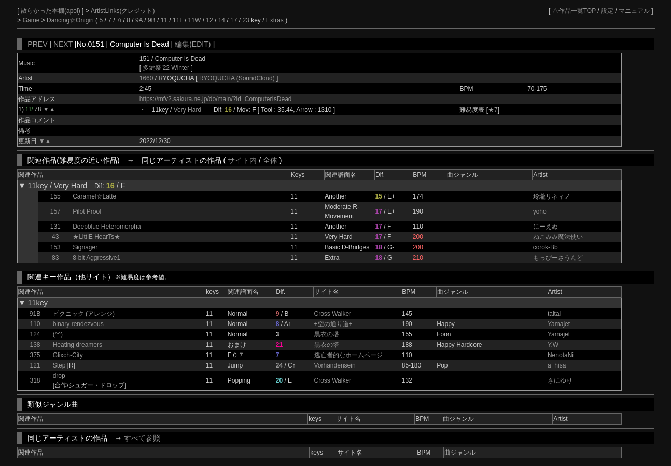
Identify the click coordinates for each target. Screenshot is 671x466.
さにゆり (560, 380)
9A (139, 20)
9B (152, 20)
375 (35, 355)
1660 (146, 78)
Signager (85, 247)
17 (233, 20)
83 (55, 257)
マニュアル (634, 11)
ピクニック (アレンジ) (84, 313)
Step (59, 365)
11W (194, 20)
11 (164, 20)
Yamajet (559, 324)
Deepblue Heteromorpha (107, 226)
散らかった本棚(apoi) (51, 11)
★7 (493, 110)
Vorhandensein (335, 365)
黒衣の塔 (326, 334)
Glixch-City (68, 355)
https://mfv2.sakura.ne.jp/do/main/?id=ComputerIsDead (215, 99)
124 (35, 334)
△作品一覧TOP (574, 11)
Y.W (553, 344)
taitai (554, 313)
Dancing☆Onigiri (71, 20)
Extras (275, 20)
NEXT (63, 44)
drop (59, 375)
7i (119, 20)
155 (55, 196)
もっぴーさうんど (558, 257)
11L (178, 20)
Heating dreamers (77, 344)
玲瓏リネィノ (551, 196)
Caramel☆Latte (94, 196)
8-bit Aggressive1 (96, 257)
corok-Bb (545, 247)
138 (35, 344)
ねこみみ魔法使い (558, 237)
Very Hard (187, 110)
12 (209, 20)
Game (32, 20)
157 (55, 211)
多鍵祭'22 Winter (166, 68)
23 (245, 20)
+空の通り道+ (333, 324)
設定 (607, 11)
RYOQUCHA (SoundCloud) (237, 78)
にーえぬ (545, 226)
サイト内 (242, 160)
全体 (270, 160)
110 (35, 324)
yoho (540, 211)
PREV (37, 44)
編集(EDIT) (193, 44)
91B (35, 313)
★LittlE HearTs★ (96, 237)
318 (35, 380)
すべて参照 (142, 438)
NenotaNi (561, 355)
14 (221, 20)
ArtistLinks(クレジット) (123, 11)
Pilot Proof (87, 211)
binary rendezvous (78, 324)
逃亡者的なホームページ (348, 355)
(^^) (58, 334)
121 (35, 365)
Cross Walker (333, 313)
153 (55, 247)
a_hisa (557, 365)
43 (55, 237)
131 (55, 226)
